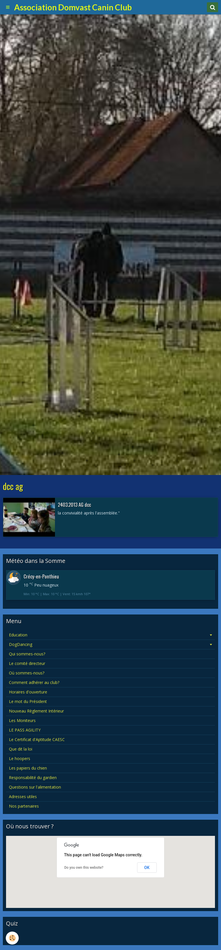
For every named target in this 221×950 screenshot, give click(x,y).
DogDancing (20, 644)
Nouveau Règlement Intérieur (36, 711)
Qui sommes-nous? (27, 654)
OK (147, 867)
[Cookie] (12, 938)
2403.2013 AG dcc (74, 504)
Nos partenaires (24, 806)
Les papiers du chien (28, 768)
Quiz (13, 937)
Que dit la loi (20, 749)
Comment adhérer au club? (34, 682)
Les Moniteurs (22, 720)
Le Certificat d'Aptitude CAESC (37, 739)
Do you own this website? (84, 868)
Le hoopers (19, 758)
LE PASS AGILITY (25, 730)
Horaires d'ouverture (28, 692)
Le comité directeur (27, 663)
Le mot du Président (28, 701)
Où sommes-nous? (26, 673)
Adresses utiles (23, 796)
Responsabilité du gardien (33, 777)
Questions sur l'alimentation (35, 787)
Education (18, 635)
